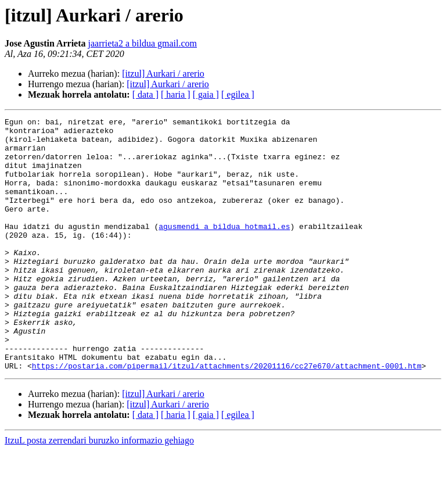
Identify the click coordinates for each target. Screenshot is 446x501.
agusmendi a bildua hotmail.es (224, 249)
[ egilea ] (237, 94)
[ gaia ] (206, 94)
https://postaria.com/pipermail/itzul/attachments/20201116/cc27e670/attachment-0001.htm (227, 416)
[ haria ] (175, 94)
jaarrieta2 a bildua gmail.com (142, 43)
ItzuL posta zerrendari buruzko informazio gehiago (99, 491)
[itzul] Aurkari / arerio (163, 73)
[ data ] (145, 94)
